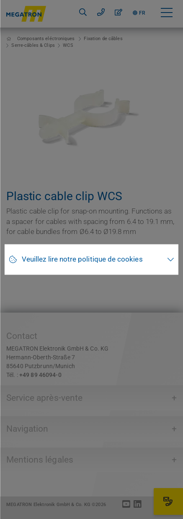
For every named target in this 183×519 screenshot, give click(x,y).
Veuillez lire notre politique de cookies (82, 259)
